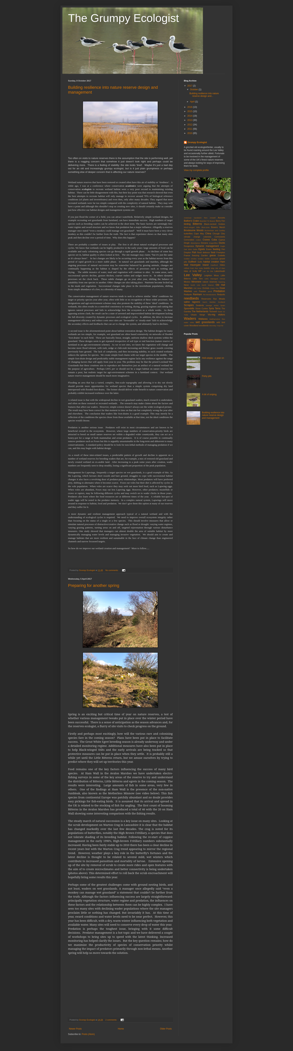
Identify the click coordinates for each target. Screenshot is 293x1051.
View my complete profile (196, 170)
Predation (219, 291)
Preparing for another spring (93, 585)
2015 (190, 111)
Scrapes (189, 305)
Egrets (201, 249)
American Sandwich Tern (195, 218)
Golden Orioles (190, 259)
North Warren (208, 285)
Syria (211, 308)
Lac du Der (208, 271)
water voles (189, 322)
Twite (186, 315)
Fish (194, 252)
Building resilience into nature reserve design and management (213, 415)
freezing (195, 255)
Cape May (199, 233)
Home (121, 1028)
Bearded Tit (204, 221)
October (194, 89)
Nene (186, 285)
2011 (190, 129)
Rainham (197, 294)
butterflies (188, 233)
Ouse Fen (214, 288)
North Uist (195, 285)
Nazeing (221, 282)
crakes (198, 240)
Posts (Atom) (88, 1034)
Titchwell (213, 311)
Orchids (205, 288)
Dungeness (189, 246)
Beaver (212, 221)
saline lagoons (192, 302)
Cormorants (220, 237)
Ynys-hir (220, 326)
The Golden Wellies (212, 340)
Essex (209, 249)
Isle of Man (220, 268)
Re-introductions (209, 295)
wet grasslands (205, 322)
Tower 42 (221, 312)
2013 (190, 120)
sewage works (212, 305)
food (213, 252)
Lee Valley (193, 275)
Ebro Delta (192, 249)
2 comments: (111, 1020)
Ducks (222, 243)
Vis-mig (211, 314)
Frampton (220, 252)
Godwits (221, 255)
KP (199, 271)
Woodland (193, 325)
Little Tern (198, 278)
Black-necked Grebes (214, 224)
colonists (207, 237)
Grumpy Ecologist (197, 142)
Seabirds (200, 305)
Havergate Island (199, 265)
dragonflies (213, 243)
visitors (221, 314)
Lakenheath (220, 271)
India (201, 268)
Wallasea (202, 319)
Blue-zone (205, 227)
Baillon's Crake (191, 221)
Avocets (221, 218)
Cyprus (222, 240)
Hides (222, 265)
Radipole (188, 294)
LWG (207, 279)
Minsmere (196, 281)
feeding (216, 249)
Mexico (187, 282)
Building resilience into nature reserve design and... (204, 94)
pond (210, 291)
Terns (217, 308)
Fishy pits (207, 376)
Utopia (194, 315)
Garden (204, 255)
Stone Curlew (201, 308)
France (187, 255)
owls (195, 291)
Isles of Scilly (190, 271)
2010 (190, 133)
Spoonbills (189, 308)
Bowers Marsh (218, 227)
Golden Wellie (203, 259)
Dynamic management (207, 246)
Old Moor (197, 288)
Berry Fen (220, 221)
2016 (190, 107)
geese (213, 255)
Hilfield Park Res (191, 268)
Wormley (212, 326)
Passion (202, 291)
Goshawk (214, 259)
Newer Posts (75, 1028)
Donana (204, 243)
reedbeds (191, 298)
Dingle (187, 243)
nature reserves (210, 282)
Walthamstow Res (217, 319)
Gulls (200, 262)
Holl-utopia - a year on (213, 358)
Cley (223, 233)
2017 (190, 85)
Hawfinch (214, 265)
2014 (190, 116)
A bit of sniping (209, 394)
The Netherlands (200, 311)
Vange (202, 315)
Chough (216, 233)
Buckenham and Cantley (215, 230)
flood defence (203, 252)
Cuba (214, 239)
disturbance (195, 243)
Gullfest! (192, 261)
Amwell (212, 218)
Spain (222, 305)
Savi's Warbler (209, 302)
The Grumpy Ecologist (123, 18)
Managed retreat (217, 279)
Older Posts (166, 1028)
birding (187, 224)
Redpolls (221, 294)
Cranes (206, 239)
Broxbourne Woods (193, 230)
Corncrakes (189, 240)
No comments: (112, 570)
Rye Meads (219, 299)
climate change (192, 237)
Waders (190, 318)
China (208, 233)
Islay (213, 268)
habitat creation (211, 261)
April (192, 101)
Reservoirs (206, 299)
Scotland (221, 302)
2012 (190, 124)
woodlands (204, 325)
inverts (207, 268)
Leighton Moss (211, 275)
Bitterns (197, 223)
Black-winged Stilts (192, 227)
